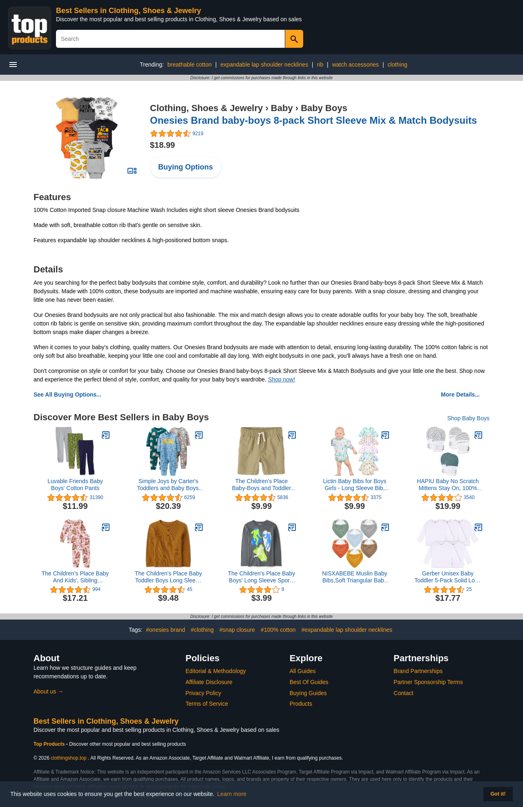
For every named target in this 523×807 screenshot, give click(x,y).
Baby (282, 108)
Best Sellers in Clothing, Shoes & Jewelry (128, 11)
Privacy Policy (203, 693)
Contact (403, 693)
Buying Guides (308, 693)
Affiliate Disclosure (209, 682)
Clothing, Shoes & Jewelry (206, 108)
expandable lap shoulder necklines (264, 64)
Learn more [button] (232, 794)
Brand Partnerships (418, 671)
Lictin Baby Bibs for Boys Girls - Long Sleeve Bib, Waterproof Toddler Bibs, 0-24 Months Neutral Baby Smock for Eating (355, 485)
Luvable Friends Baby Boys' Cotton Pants (75, 484)
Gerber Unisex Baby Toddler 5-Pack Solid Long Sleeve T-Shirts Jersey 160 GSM (447, 577)
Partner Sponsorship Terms (428, 682)
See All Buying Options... (67, 394)
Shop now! (281, 379)
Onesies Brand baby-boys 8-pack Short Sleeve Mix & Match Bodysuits (313, 120)
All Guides (303, 671)
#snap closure (237, 629)
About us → (48, 691)
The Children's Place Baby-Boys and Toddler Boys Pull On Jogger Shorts (261, 485)
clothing (397, 64)
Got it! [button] (497, 794)
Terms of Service (207, 703)
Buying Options (185, 167)
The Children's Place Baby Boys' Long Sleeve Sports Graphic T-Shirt (261, 577)
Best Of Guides (309, 682)
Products (301, 703)
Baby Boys (324, 108)
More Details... (460, 394)
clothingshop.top (68, 758)
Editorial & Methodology (216, 671)
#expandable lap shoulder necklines (346, 629)
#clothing (202, 629)
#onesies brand (165, 629)
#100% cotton (278, 629)
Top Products (50, 744)
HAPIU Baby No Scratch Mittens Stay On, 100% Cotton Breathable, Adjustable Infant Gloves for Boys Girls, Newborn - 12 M (448, 485)
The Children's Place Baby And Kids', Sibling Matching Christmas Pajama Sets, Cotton (75, 577)
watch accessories (355, 64)
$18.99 (162, 144)
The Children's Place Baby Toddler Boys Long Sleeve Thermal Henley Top (168, 577)
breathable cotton (190, 64)
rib (320, 64)
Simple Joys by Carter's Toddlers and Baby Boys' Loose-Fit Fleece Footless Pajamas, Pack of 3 (168, 485)
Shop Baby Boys (468, 418)
